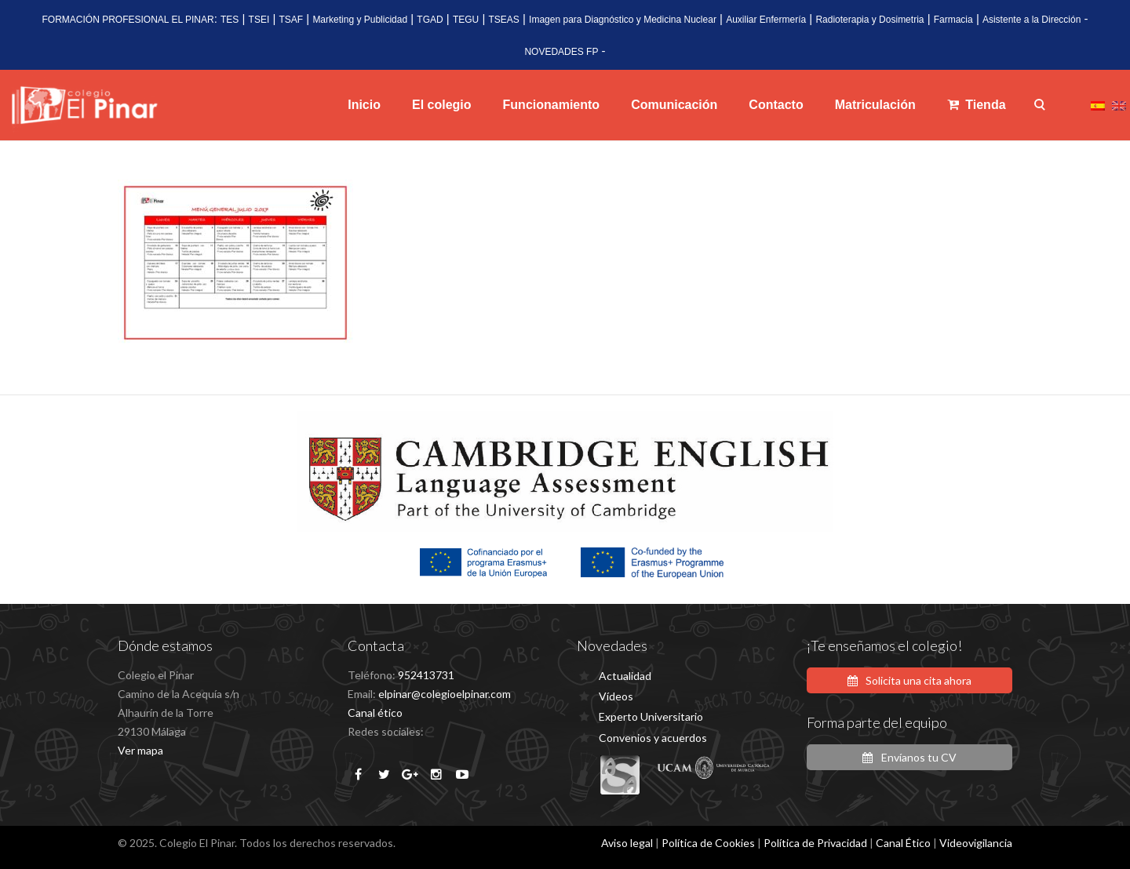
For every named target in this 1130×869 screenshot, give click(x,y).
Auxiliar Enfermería (766, 19)
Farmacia (953, 19)
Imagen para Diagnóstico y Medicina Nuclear (622, 19)
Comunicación (674, 104)
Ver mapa (140, 750)
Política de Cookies (708, 842)
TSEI (259, 19)
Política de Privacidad (815, 842)
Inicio (364, 104)
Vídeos (616, 696)
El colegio (442, 104)
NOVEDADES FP (561, 51)
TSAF (291, 19)
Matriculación (875, 104)
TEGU (466, 19)
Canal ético (375, 712)
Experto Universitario (651, 716)
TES (230, 19)
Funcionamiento (551, 104)
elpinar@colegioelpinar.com (444, 693)
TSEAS (504, 19)
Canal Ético (903, 842)
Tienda (976, 104)
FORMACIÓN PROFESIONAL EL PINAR (127, 19)
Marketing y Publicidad (359, 19)
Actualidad (625, 675)
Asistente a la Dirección (1031, 19)
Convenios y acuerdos (653, 737)
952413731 (426, 675)
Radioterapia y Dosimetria (869, 19)
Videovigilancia (975, 842)
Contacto (776, 104)
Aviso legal (627, 842)
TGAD (430, 19)
